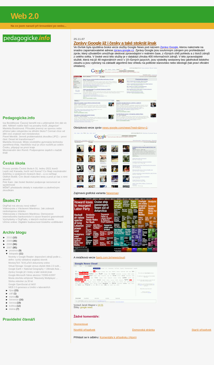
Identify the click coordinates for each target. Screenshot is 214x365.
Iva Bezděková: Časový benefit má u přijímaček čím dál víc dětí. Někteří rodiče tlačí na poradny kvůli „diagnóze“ (35, 124)
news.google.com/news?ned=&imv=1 (124, 127)
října (11, 290)
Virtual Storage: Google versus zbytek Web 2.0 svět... (34, 266)
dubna (12, 309)
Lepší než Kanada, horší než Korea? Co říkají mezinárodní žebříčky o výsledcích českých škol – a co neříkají (34, 172)
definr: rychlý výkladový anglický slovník (27, 259)
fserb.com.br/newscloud (110, 257)
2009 (9, 240)
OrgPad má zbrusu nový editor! (20, 205)
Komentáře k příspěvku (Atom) (118, 337)
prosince (14, 250)
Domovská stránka (143, 329)
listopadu (14, 253)
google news (86, 307)
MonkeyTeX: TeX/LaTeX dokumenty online (29, 263)
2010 (9, 237)
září (11, 293)
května (13, 306)
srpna (12, 296)
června (13, 302)
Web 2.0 (24, 15)
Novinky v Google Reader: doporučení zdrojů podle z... (35, 256)
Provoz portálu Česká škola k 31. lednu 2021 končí (30, 168)
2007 (9, 247)
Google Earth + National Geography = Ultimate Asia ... (34, 269)
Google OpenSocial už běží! (22, 284)
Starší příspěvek (201, 329)
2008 (9, 244)
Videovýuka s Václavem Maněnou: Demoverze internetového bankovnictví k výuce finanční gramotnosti (33, 215)
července (14, 299)
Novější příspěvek (84, 329)
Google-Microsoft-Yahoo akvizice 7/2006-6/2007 (32, 275)
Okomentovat (81, 324)
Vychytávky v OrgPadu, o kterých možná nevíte (28, 219)
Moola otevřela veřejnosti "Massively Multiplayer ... (33, 278)
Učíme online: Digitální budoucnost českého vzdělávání (33, 222)
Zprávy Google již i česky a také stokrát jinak (115, 43)
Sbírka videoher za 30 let (20, 281)
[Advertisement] (38, 79)
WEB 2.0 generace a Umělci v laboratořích (29, 287)
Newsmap (112, 193)
